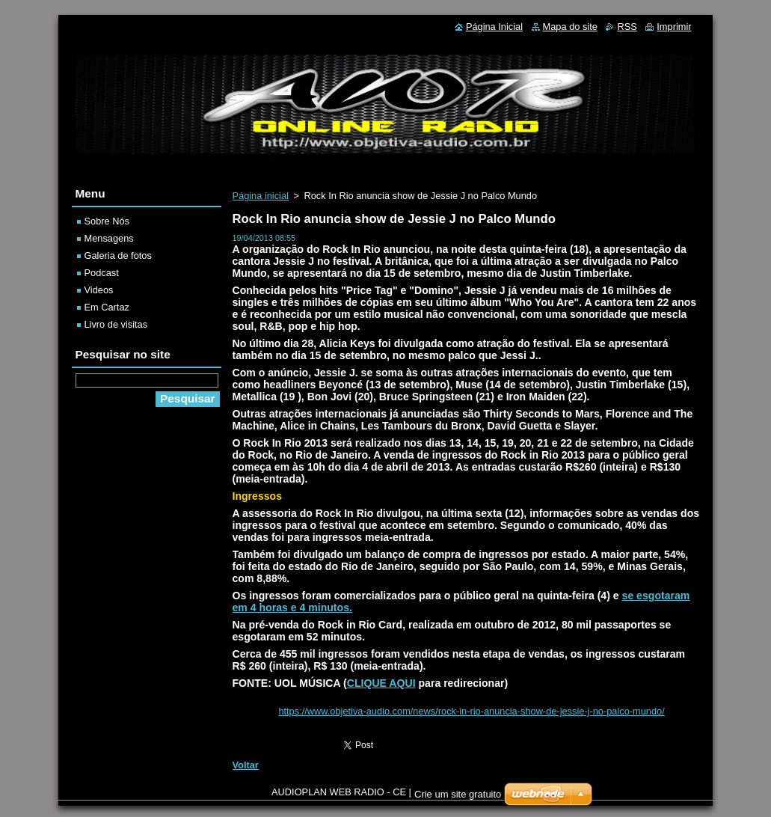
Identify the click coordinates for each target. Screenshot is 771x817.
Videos (99, 290)
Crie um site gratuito (457, 798)
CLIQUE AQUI (381, 683)
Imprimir (674, 26)
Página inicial (261, 195)
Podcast (102, 272)
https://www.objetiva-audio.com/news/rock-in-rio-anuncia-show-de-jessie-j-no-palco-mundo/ (471, 711)
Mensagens (109, 238)
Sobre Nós (107, 221)
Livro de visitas (116, 324)
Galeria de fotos (118, 255)
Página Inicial (494, 26)
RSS (626, 26)
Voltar (246, 765)
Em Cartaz (107, 307)
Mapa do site (570, 26)
